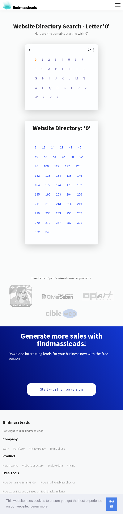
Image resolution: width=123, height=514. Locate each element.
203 (58, 194)
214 (69, 204)
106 (46, 166)
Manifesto (19, 448)
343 (47, 232)
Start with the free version (61, 389)
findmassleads (20, 7)
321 (79, 222)
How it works (10, 465)
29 (61, 147)
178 (69, 185)
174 (58, 185)
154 (37, 185)
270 (37, 222)
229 (37, 213)
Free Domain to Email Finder (19, 482)
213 (58, 204)
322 (37, 232)
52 (45, 157)
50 (36, 157)
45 (79, 147)
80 (72, 157)
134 (58, 175)
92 (81, 157)
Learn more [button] (39, 506)
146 (79, 175)
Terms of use (57, 448)
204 (69, 194)
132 (37, 175)
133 (47, 175)
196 (47, 194)
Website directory (32, 465)
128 (78, 166)
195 (37, 194)
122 (56, 166)
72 (63, 157)
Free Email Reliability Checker (58, 482)
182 (79, 185)
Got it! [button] (111, 504)
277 (58, 222)
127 (67, 166)
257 (79, 213)
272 (47, 222)
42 (70, 147)
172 (47, 185)
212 (47, 204)
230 (47, 213)
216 (79, 204)
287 (69, 222)
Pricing (71, 465)
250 (69, 213)
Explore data (55, 465)
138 (69, 175)
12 (44, 147)
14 (52, 147)
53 (54, 157)
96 (36, 166)
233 (58, 213)
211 (37, 204)
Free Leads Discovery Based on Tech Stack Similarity (34, 491)
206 (79, 194)
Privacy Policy (37, 448)
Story (6, 448)
